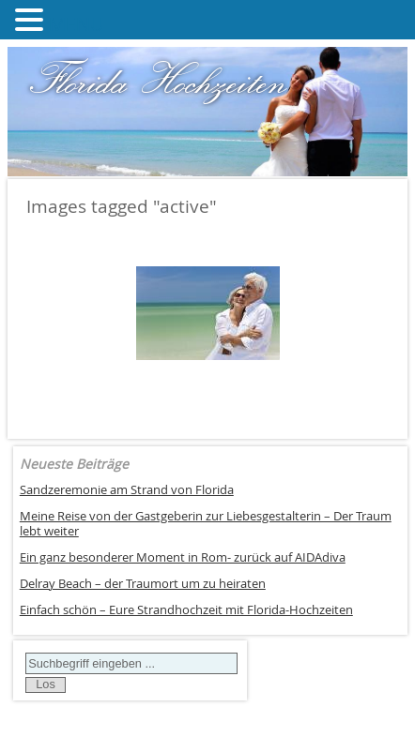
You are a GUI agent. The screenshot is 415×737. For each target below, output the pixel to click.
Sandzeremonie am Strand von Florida (127, 490)
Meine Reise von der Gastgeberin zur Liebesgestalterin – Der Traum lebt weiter (206, 524)
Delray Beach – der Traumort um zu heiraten (143, 584)
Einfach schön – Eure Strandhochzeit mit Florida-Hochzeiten (186, 610)
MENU (76, 24)
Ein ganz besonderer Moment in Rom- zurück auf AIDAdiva (183, 557)
